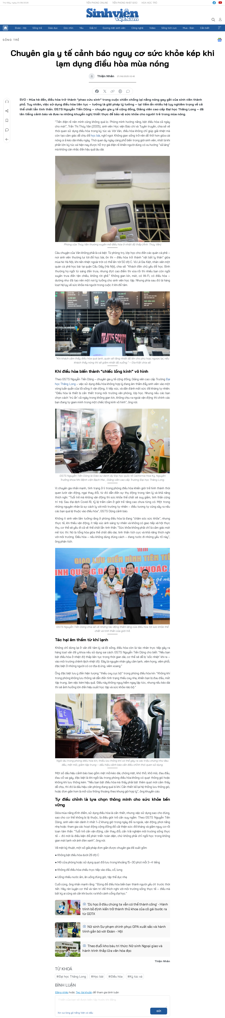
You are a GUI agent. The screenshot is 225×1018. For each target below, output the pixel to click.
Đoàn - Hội (20, 27)
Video (152, 27)
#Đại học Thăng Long (71, 976)
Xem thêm (219, 28)
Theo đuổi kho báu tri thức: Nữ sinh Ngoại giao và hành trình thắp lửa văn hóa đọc (122, 948)
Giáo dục (53, 27)
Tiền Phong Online (97, 2)
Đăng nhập (61, 992)
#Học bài (97, 976)
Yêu (81, 27)
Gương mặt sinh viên (114, 27)
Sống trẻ (37, 27)
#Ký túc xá (135, 976)
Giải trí (93, 27)
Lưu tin (7, 120)
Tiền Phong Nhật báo (124, 2)
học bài (95, 135)
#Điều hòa (115, 976)
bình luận (128, 91)
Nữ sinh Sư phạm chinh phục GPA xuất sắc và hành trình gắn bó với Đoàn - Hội (124, 928)
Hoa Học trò (149, 2)
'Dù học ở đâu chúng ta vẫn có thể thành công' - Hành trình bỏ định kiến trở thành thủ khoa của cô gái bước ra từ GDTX (125, 909)
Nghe (7, 101)
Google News (219, 39)
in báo (120, 91)
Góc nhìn (68, 27)
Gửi (158, 1011)
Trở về (7, 139)
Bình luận (7, 130)
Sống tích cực (169, 27)
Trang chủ (5, 28)
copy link (112, 91)
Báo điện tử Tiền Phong (112, 15)
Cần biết (204, 27)
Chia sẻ (7, 111)
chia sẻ (97, 91)
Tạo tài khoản (84, 992)
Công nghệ (137, 27)
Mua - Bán (188, 27)
